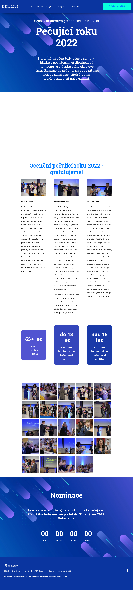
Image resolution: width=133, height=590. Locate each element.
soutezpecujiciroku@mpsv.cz (16, 576)
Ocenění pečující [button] (44, 6)
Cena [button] (30, 6)
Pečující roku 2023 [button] (117, 6)
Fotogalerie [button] (62, 6)
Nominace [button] (76, 6)
